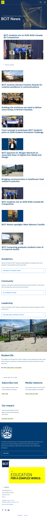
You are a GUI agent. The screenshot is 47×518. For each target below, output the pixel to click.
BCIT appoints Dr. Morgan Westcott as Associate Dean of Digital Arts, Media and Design (21, 155)
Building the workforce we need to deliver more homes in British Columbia (22, 108)
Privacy (26, 515)
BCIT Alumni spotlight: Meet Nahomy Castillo (23, 224)
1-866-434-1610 (15, 502)
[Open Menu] (45, 2)
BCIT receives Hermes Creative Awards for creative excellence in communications (22, 86)
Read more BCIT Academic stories (12, 270)
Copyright (20, 515)
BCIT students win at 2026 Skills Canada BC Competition (23, 36)
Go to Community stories (9, 292)
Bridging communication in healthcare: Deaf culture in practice (23, 180)
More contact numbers (7, 504)
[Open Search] (40, 2)
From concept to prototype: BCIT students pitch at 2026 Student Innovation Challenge (22, 131)
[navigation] (3, 2)
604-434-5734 (10, 500)
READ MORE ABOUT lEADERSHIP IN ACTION (13, 314)
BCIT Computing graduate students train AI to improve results (22, 248)
